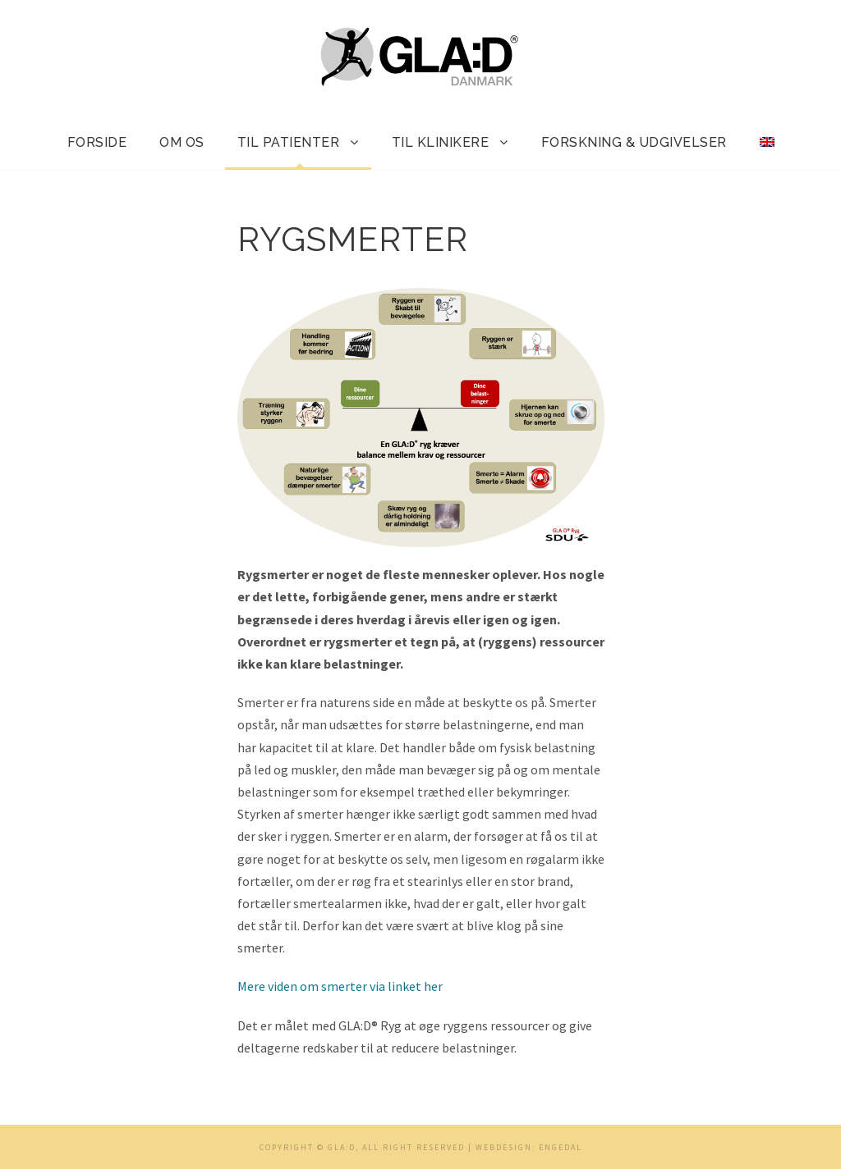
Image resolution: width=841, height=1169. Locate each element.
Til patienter (288, 142)
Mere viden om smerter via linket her (340, 986)
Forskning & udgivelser (634, 142)
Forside (97, 142)
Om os (182, 142)
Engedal (560, 1147)
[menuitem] (767, 150)
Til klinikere (440, 142)
